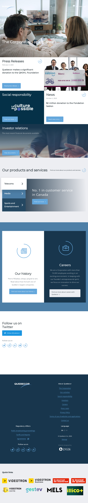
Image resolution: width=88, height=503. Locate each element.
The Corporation (65, 388)
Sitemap (64, 439)
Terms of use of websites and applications (65, 416)
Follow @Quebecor (12, 333)
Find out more (9, 119)
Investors (65, 400)
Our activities (65, 392)
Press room (65, 408)
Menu (82, 6)
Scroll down (6, 50)
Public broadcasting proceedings (23, 431)
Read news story (54, 119)
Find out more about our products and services (68, 170)
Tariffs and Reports (23, 435)
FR (77, 6)
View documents (10, 153)
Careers (65, 404)
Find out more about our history (22, 291)
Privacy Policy (65, 412)
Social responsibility (65, 396)
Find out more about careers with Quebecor (63, 293)
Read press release (10, 86)
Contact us (65, 420)
